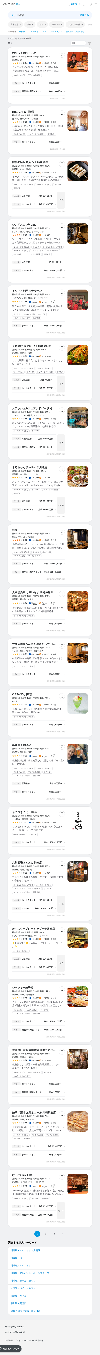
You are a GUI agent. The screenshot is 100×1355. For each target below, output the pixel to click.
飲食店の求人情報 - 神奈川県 (25, 1311)
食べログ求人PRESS (14, 1327)
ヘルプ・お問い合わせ (15, 1332)
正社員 (22, 31)
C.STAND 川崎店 (22, 694)
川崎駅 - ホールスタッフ (23, 1280)
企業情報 (39, 1340)
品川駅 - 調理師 (18, 1303)
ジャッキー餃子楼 (22, 987)
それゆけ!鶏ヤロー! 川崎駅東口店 (31, 346)
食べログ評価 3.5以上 (52, 31)
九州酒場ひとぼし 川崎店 (27, 862)
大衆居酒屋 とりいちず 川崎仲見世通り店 (36, 592)
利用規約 (9, 1340)
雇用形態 (14, 24)
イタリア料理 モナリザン (27, 290)
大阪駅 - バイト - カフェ (23, 1288)
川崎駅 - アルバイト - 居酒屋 (25, 1250)
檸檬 (14, 529)
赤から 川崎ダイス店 (24, 52)
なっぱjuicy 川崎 (22, 1175)
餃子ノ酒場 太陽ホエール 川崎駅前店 (34, 1112)
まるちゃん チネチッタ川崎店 (29, 467)
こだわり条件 (74, 24)
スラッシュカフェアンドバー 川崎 (32, 408)
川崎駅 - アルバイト (21, 1265)
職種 (29, 24)
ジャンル (56, 24)
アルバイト (34, 31)
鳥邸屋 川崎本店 (21, 745)
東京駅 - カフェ (18, 1295)
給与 (41, 24)
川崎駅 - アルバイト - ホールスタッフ (30, 1273)
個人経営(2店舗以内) (75, 31)
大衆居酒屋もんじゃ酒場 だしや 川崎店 (35, 644)
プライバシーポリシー (24, 1340)
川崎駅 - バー (17, 1258)
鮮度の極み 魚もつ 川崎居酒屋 (30, 162)
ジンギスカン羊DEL (24, 224)
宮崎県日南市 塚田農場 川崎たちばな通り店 (38, 1050)
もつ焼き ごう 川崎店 (24, 812)
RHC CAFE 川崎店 (23, 111)
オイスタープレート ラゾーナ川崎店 (33, 928)
